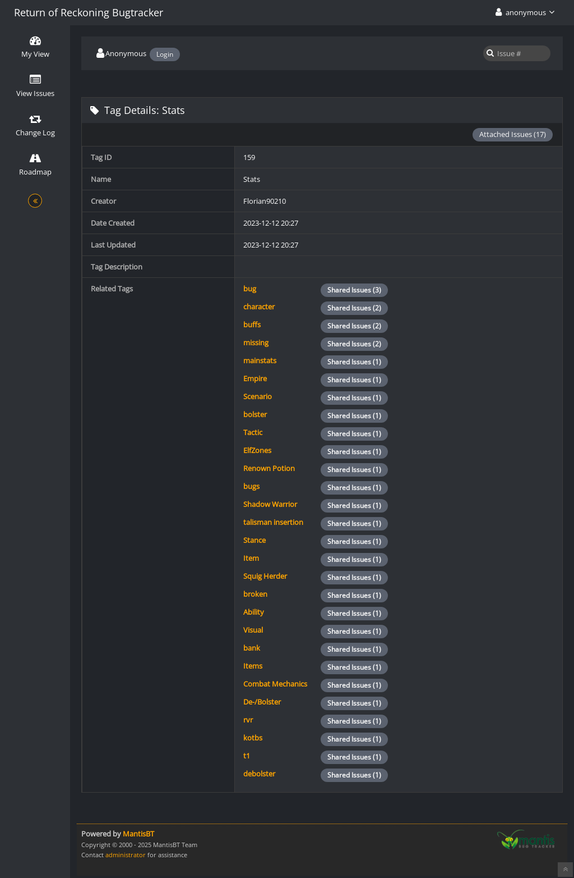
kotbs (252, 738)
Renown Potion (269, 468)
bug (249, 288)
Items (252, 666)
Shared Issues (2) (354, 308)
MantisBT (138, 834)
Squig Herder (265, 576)
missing (256, 342)
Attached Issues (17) (512, 134)
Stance (254, 540)
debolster (259, 774)
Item (251, 558)
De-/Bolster (262, 702)
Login (164, 54)
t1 (246, 756)
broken (255, 594)
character (259, 306)
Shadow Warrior (270, 504)
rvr (248, 720)
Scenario (257, 396)
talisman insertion (273, 522)
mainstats (259, 360)
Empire (255, 378)
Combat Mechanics (275, 684)
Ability (253, 612)
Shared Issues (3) (354, 290)
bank (251, 648)
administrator (125, 854)
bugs (251, 486)
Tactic (252, 432)
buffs (252, 324)
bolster (255, 414)
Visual (253, 630)
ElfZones (257, 450)
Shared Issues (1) (354, 362)
